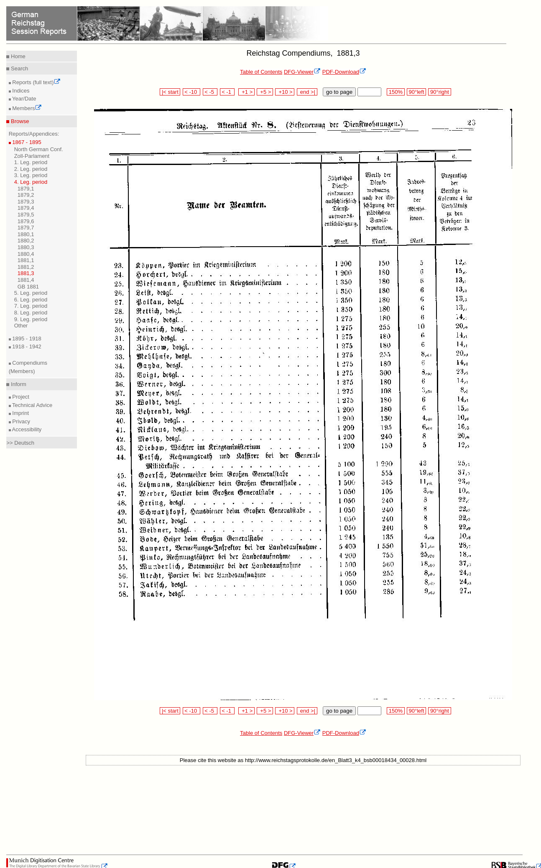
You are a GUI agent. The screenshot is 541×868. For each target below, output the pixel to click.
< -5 (210, 92)
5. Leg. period (31, 293)
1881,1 (26, 260)
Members (26, 108)
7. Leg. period (31, 306)
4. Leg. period (31, 182)
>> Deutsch (20, 443)
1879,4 (26, 208)
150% (395, 92)
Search (18, 68)
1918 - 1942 (26, 346)
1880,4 (26, 254)
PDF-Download (344, 72)
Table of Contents (261, 72)
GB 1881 (28, 286)
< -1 (227, 92)
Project (20, 397)
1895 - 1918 (26, 338)
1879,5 (26, 214)
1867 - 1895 (26, 142)
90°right (439, 92)
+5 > (265, 92)
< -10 (191, 92)
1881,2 (26, 267)
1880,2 (26, 240)
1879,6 (26, 221)
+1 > (246, 92)
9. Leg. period (31, 319)
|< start (170, 92)
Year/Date (23, 98)
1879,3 (26, 201)
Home (17, 56)
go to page (339, 92)
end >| (307, 92)
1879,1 (26, 188)
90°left (416, 92)
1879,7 (26, 227)
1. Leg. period (31, 162)
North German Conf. (38, 149)
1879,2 (26, 195)
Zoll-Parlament (32, 156)
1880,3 (26, 247)
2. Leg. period (31, 169)
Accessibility (26, 429)
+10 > (285, 92)
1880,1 (26, 234)
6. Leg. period (31, 299)
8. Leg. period (31, 312)
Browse (19, 121)
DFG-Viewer (302, 72)
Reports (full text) (36, 82)
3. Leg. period (31, 175)
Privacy (20, 421)
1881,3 (26, 273)
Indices (20, 91)
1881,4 (26, 280)
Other (21, 325)
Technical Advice (32, 405)
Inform (17, 384)
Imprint (20, 413)
